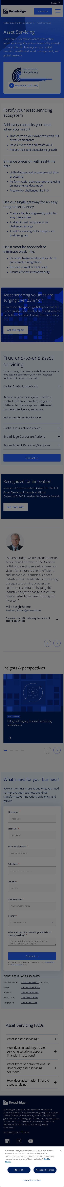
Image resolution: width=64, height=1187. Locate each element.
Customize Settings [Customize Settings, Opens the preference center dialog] (32, 1180)
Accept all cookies (45, 1170)
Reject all (19, 1170)
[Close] (61, 1150)
